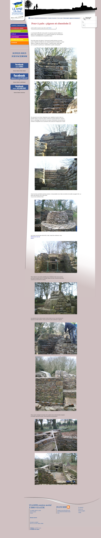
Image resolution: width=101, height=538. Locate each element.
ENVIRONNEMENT (16, 31)
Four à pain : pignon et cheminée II (72, 18)
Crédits (79, 512)
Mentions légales (81, 510)
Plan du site (80, 509)
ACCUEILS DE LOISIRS (17, 39)
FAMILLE (13, 34)
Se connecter (80, 507)
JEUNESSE (14, 42)
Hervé (50, 28)
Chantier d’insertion (52, 18)
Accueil (31, 18)
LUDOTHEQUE (15, 37)
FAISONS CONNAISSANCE (41, 18)
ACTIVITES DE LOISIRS (17, 28)
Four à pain (59, 18)
